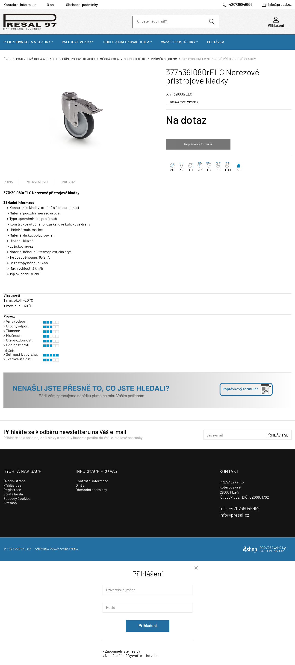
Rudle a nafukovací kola (126, 42)
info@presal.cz (280, 4)
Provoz (68, 182)
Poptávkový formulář (198, 144)
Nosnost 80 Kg (135, 59)
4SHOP (279, 551)
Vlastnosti (37, 182)
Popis (8, 182)
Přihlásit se (277, 435)
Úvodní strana (14, 481)
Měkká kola (109, 59)
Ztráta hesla (13, 494)
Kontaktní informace (19, 5)
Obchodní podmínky (82, 5)
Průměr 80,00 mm (164, 59)
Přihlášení (148, 626)
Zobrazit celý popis (183, 102)
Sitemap (10, 503)
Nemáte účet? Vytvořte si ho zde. (131, 656)
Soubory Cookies (17, 498)
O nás (51, 5)
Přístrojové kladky (78, 59)
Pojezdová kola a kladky (26, 42)
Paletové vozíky (77, 42)
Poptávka (215, 42)
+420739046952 (240, 4)
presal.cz (23, 549)
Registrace (12, 490)
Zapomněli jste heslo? (122, 651)
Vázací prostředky (178, 42)
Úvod (7, 59)
